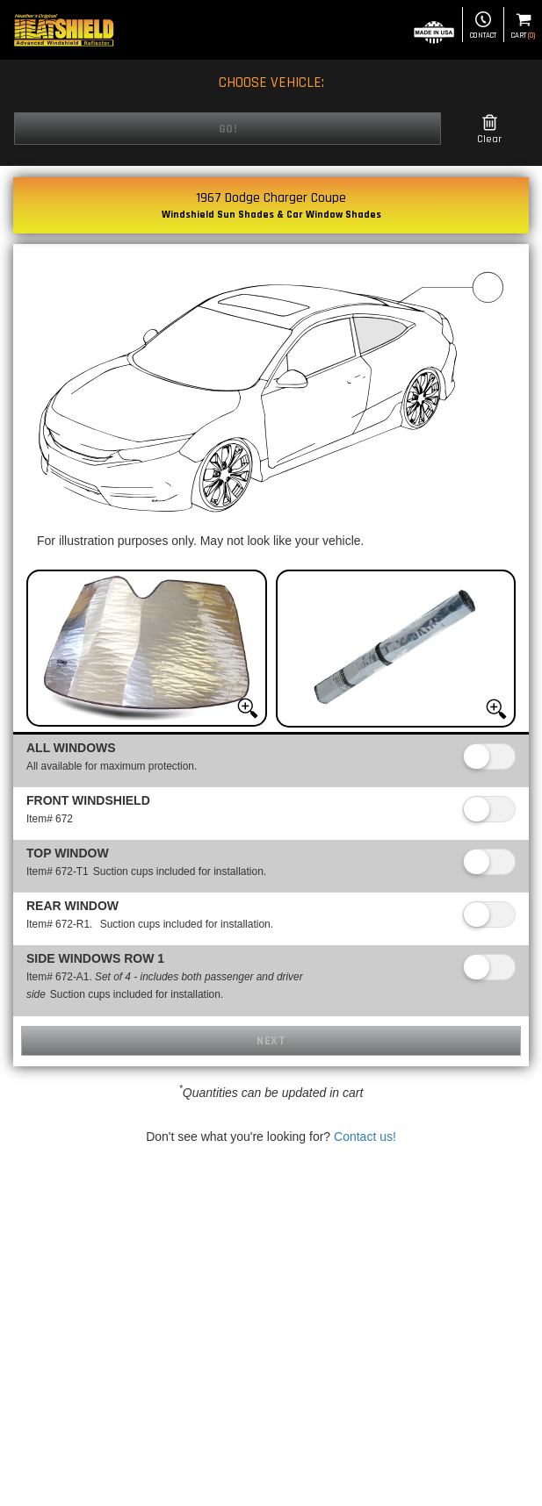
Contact (483, 25)
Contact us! (365, 1137)
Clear (489, 129)
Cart (523, 25)
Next (271, 1041)
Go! (228, 129)
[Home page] (63, 30)
